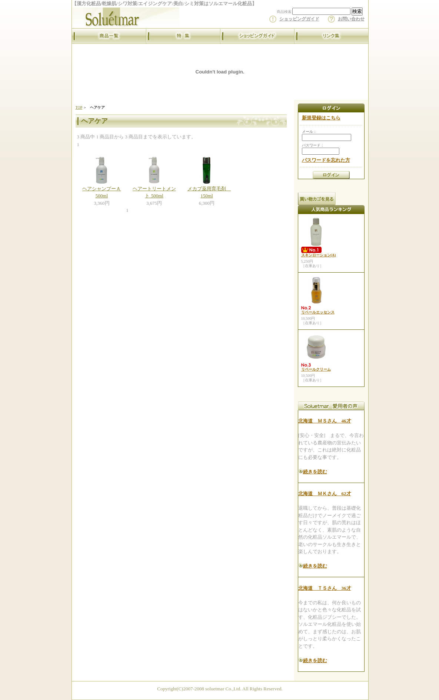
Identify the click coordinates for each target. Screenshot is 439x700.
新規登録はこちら (321, 118)
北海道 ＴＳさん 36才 (324, 588)
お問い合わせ (351, 19)
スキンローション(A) (318, 255)
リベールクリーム (316, 369)
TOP (79, 107)
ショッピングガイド (299, 19)
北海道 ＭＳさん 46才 (324, 421)
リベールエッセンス (318, 312)
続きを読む (315, 471)
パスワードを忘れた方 (326, 160)
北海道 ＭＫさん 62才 (324, 493)
